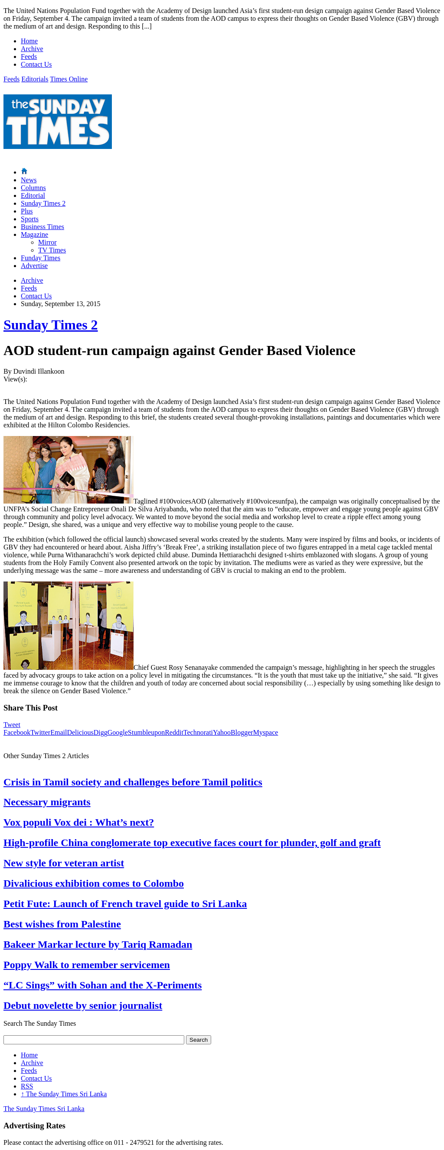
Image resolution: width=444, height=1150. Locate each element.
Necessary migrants (47, 802)
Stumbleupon (146, 732)
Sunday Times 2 (43, 203)
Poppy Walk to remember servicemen (86, 964)
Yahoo (222, 732)
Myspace (265, 732)
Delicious (80, 732)
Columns (33, 187)
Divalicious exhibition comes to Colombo (93, 883)
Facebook (16, 732)
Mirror (47, 242)
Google (118, 732)
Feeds (29, 56)
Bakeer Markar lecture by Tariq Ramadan (97, 944)
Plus (27, 211)
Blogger (242, 732)
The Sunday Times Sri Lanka (64, 1094)
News (28, 180)
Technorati (198, 732)
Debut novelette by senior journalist (82, 1005)
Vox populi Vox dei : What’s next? (78, 822)
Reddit (174, 732)
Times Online (69, 79)
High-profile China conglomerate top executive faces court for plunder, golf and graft (192, 842)
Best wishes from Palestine (62, 924)
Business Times (42, 226)
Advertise (34, 265)
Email (58, 732)
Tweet (11, 724)
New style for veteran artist (63, 863)
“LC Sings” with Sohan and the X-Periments (102, 985)
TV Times (52, 250)
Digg (101, 732)
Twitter (40, 732)
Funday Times (40, 258)
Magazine (34, 234)
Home (29, 41)
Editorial (33, 195)
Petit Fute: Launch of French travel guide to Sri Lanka (125, 903)
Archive (32, 48)
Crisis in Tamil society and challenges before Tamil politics (132, 782)
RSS (27, 1086)
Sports (30, 219)
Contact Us (36, 64)
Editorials (34, 79)
